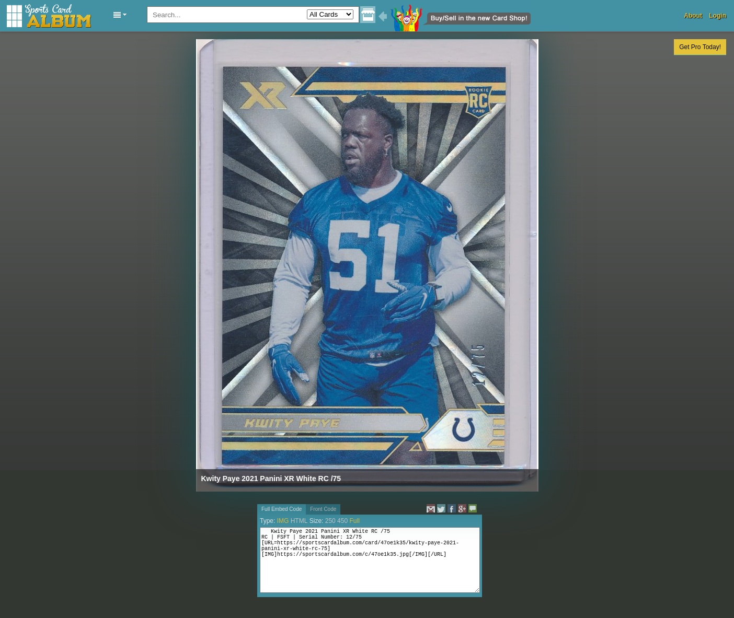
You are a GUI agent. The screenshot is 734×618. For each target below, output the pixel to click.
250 (330, 520)
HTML (299, 520)
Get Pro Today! (700, 47)
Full (354, 520)
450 (342, 520)
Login (717, 15)
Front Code (323, 509)
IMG (283, 520)
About (693, 15)
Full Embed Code (281, 509)
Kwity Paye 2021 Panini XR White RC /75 (271, 478)
